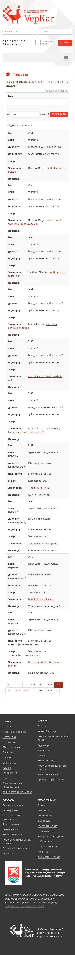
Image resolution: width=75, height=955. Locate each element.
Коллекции (44, 750)
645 (50, 684)
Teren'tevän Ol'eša (39, 487)
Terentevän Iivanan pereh (43, 543)
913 (41, 690)
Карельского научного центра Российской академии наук (45, 874)
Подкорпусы (45, 815)
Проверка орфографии (51, 779)
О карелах (9, 757)
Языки (41, 805)
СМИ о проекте (12, 747)
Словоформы (10, 810)
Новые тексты (46, 760)
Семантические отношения (12, 817)
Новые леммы (11, 829)
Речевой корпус (47, 731)
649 (26, 690)
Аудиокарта (44, 745)
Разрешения (10, 773)
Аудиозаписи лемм (49, 856)
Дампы (7, 767)
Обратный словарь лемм (17, 848)
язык (10, 96)
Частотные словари (49, 774)
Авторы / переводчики (51, 836)
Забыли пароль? (11, 44)
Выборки (8, 853)
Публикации (10, 742)
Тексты (42, 726)
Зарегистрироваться (14, 40)
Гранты (7, 778)
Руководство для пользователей (12, 785)
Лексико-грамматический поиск (25, 81)
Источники (9, 736)
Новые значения (13, 834)
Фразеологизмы (12, 824)
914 (50, 690)
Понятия (43, 851)
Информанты (45, 831)
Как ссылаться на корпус (17, 791)
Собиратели (45, 841)
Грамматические (48, 846)
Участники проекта (14, 731)
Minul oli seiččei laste (40, 599)
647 (10, 690)
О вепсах (8, 752)
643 (33, 684)
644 (41, 684)
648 (18, 690)
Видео (41, 755)
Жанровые (44, 820)
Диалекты (43, 810)
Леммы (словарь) (13, 805)
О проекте (9, 721)
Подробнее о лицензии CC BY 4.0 (24, 906)
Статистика (9, 762)
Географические (47, 825)
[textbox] (10, 101)
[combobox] (37, 102)
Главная (7, 726)
